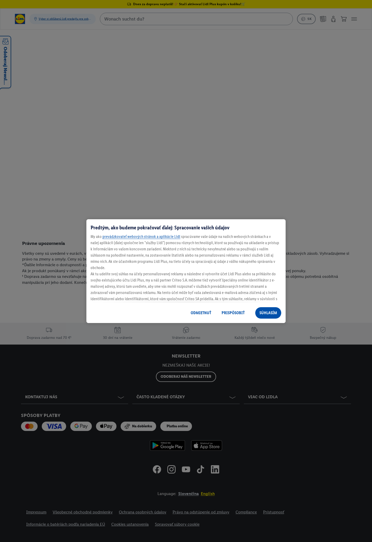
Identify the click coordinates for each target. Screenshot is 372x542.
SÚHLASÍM (268, 312)
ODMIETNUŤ (201, 312)
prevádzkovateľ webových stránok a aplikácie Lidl (141, 236)
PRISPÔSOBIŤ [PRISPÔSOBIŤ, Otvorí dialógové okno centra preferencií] (233, 312)
